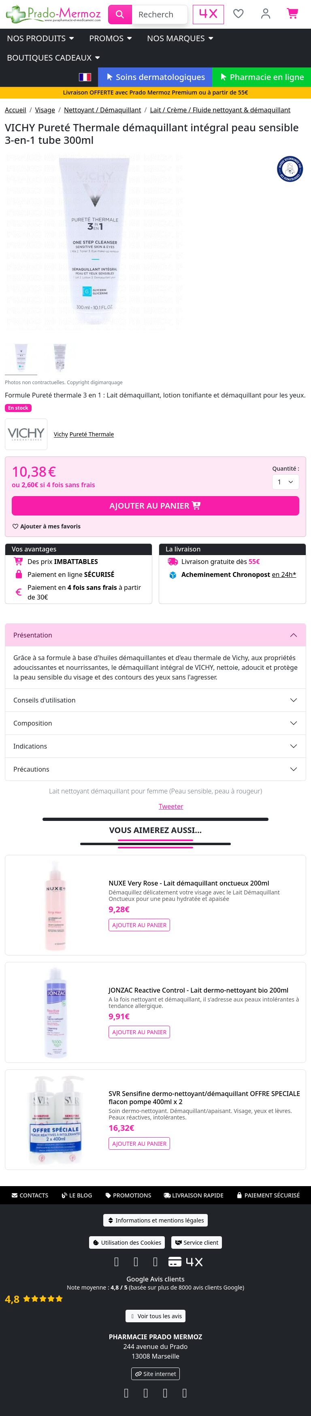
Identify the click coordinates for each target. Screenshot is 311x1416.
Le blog (76, 1195)
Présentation (32, 635)
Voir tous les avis (155, 1316)
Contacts (29, 1195)
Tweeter (171, 806)
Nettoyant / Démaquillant (102, 109)
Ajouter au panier (155, 505)
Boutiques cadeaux (54, 57)
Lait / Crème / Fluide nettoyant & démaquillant (220, 109)
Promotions (127, 1195)
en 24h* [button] (284, 574)
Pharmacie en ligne (261, 77)
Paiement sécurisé (268, 1195)
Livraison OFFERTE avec (155, 92)
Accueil (15, 109)
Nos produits (41, 38)
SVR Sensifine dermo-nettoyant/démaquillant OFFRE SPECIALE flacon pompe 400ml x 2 (204, 1097)
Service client (196, 1242)
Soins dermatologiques (155, 77)
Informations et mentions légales (155, 1220)
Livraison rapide (194, 1195)
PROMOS (111, 38)
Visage (45, 109)
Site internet (155, 1374)
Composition (32, 723)
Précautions (31, 769)
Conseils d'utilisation (44, 700)
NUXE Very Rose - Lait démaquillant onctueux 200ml (189, 883)
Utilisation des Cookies (127, 1242)
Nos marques (181, 38)
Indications (30, 746)
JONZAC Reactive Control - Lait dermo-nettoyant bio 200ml (198, 990)
